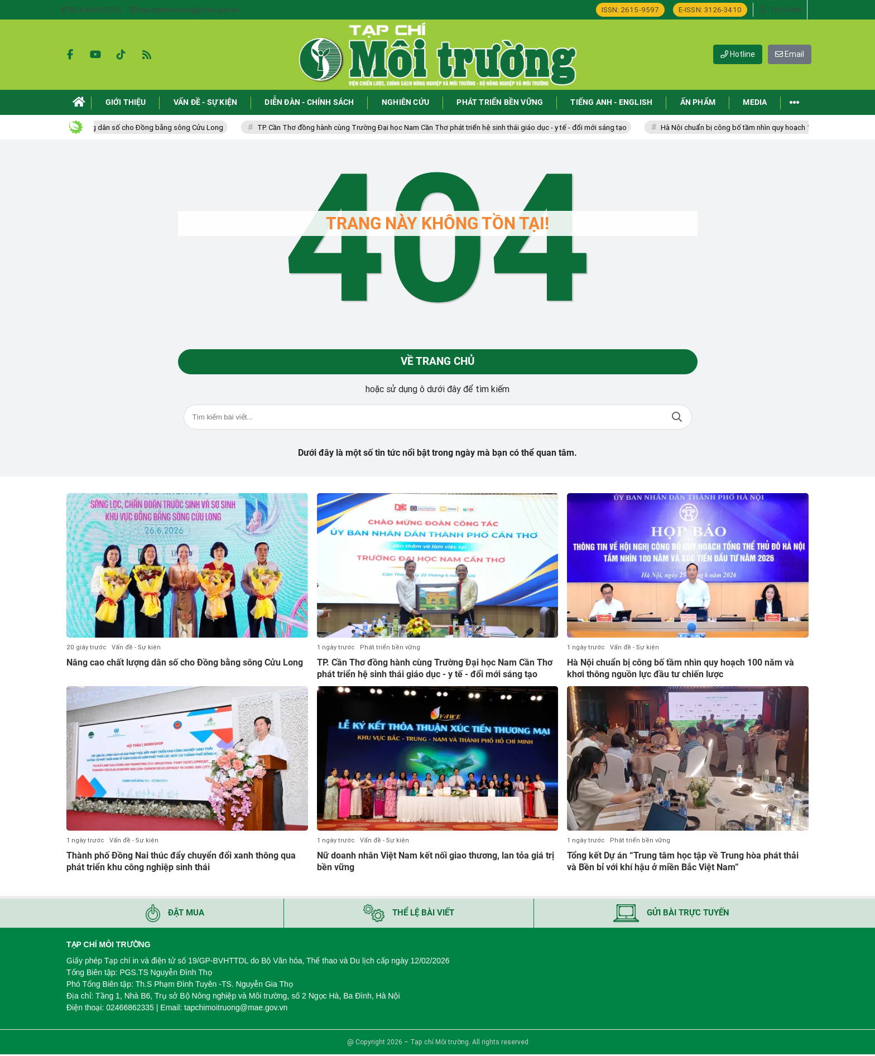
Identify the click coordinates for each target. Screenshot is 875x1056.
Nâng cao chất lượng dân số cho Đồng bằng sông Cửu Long (157, 127)
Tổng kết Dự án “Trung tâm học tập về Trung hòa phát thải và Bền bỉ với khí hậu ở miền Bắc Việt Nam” (683, 863)
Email (789, 54)
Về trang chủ (438, 362)
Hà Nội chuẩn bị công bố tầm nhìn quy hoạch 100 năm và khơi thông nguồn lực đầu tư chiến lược (680, 670)
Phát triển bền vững (390, 649)
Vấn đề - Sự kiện (136, 649)
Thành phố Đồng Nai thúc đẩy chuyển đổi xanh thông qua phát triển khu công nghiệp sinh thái (181, 863)
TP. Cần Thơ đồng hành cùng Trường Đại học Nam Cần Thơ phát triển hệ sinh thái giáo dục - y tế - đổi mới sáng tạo (473, 127)
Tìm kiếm (677, 418)
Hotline (737, 54)
